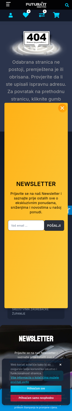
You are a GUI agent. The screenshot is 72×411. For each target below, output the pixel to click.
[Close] (36, 389)
